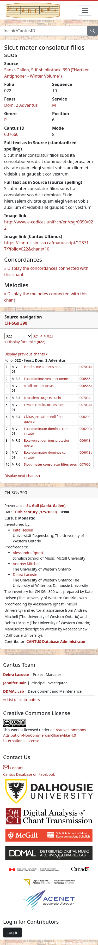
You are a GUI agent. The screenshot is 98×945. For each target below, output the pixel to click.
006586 (84, 379)
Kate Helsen (23, 530)
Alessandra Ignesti (28, 552)
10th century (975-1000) (35, 511)
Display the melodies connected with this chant (45, 297)
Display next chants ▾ (22, 475)
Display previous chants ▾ (26, 354)
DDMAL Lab (13, 691)
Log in (13, 932)
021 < (37, 336)
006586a (85, 386)
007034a (85, 405)
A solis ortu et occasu (40, 386)
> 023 (48, 336)
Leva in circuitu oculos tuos (44, 405)
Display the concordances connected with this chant (46, 271)
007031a (85, 367)
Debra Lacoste (25, 574)
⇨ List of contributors (21, 699)
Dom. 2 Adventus (21, 105)
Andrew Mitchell (26, 563)
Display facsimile (26, 341)
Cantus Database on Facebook (29, 774)
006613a (85, 452)
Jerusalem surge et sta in (42, 398)
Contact (13, 767)
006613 (84, 440)
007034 (84, 398)
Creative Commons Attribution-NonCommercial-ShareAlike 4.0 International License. (44, 735)
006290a (85, 429)
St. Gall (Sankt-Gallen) (45, 505)
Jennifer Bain (15, 682)
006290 (84, 417)
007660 (11, 134)
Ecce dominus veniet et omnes (47, 379)
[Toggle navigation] (85, 10)
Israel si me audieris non (42, 367)
